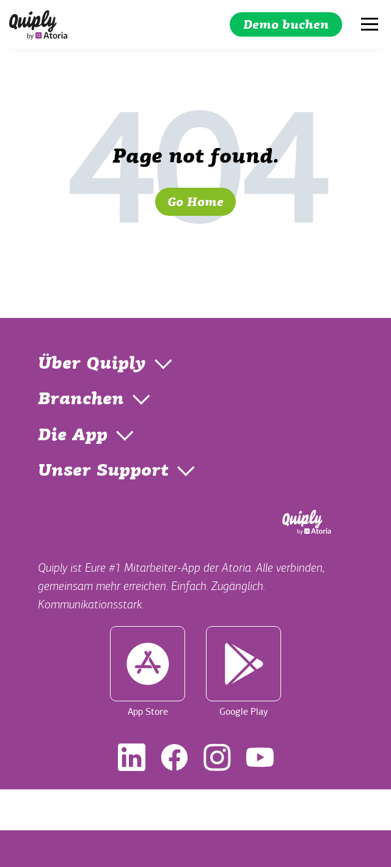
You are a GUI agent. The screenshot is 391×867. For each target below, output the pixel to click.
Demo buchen (286, 26)
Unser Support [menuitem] (103, 471)
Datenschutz (234, 810)
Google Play (243, 672)
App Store (147, 672)
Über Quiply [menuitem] (92, 364)
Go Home (195, 203)
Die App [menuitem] (73, 436)
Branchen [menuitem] (81, 399)
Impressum (154, 810)
